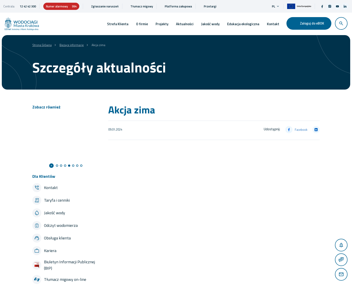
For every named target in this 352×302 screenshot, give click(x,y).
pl (276, 6)
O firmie (142, 24)
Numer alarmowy (61, 6)
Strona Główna (42, 45)
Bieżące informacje (71, 45)
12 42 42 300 (28, 6)
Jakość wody (210, 24)
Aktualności (185, 24)
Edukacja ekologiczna (243, 24)
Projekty (162, 24)
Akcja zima (98, 45)
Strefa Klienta (117, 24)
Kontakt (273, 24)
